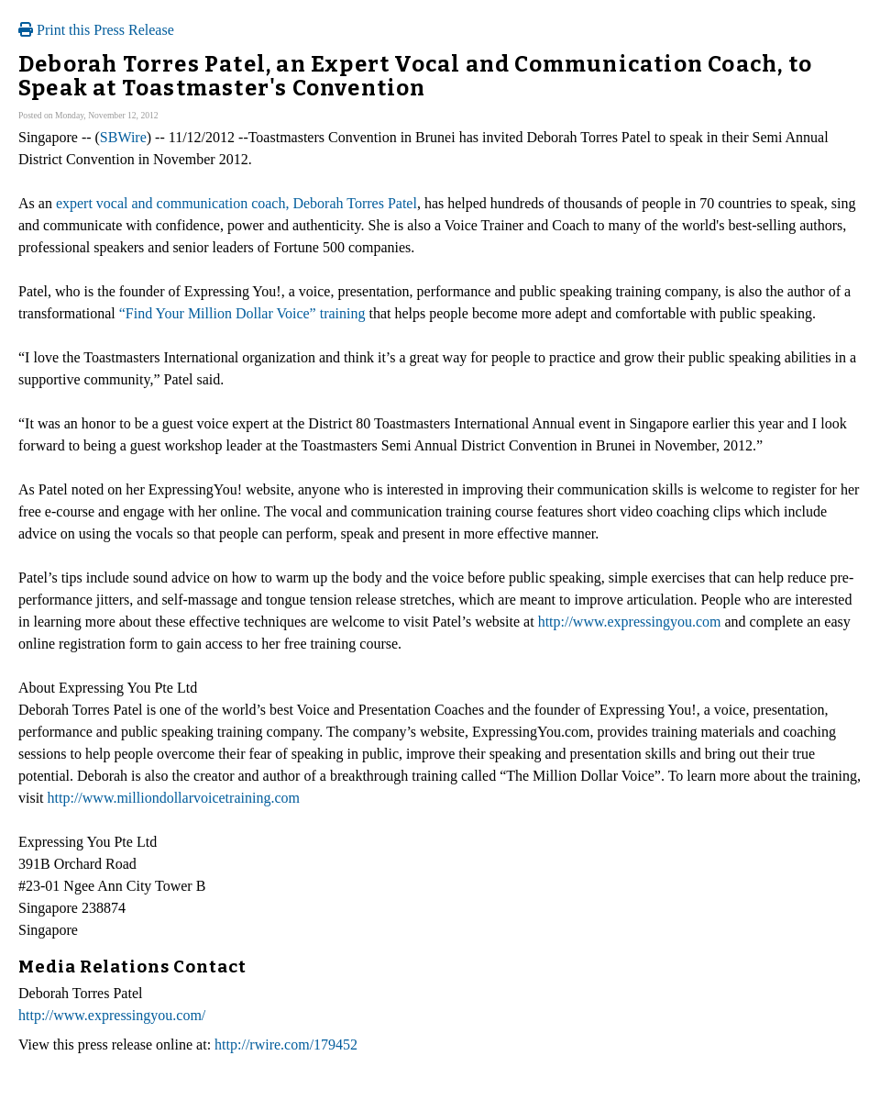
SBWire (123, 137)
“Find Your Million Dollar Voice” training (242, 313)
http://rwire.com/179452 (286, 1044)
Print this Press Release (96, 30)
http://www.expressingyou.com (629, 621)
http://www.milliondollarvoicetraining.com (174, 798)
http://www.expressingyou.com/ (111, 1015)
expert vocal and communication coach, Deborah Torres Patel (236, 203)
